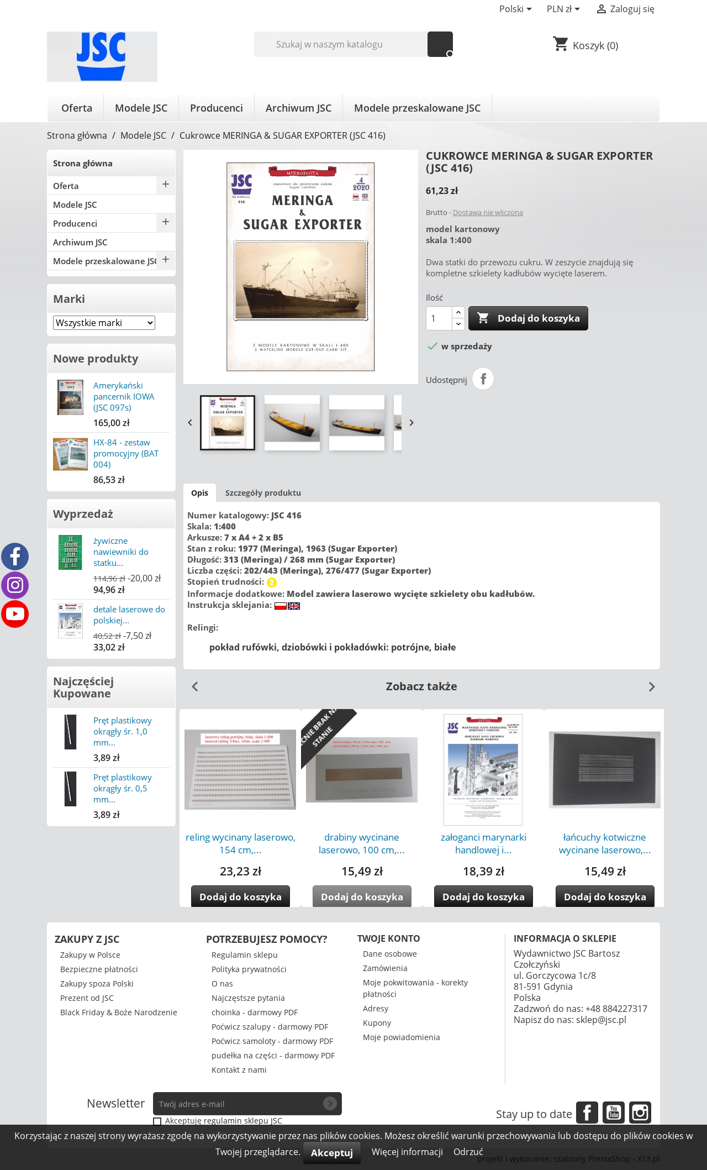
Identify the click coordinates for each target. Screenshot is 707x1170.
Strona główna (83, 163)
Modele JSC (141, 107)
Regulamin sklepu (245, 954)
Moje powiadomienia (401, 1037)
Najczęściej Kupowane (83, 687)
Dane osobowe (390, 953)
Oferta (76, 107)
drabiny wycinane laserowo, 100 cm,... (362, 843)
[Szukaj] (353, 44)
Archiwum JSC (298, 107)
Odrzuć (468, 1152)
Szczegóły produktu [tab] (263, 492)
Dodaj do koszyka (528, 318)
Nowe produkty (95, 358)
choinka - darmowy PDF (255, 1012)
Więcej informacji (408, 1152)
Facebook (587, 1112)
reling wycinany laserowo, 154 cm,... (241, 843)
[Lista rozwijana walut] (565, 10)
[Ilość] (439, 318)
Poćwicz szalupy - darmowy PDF (270, 1026)
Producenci (216, 107)
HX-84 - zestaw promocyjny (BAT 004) (126, 453)
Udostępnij (483, 379)
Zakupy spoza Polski (97, 983)
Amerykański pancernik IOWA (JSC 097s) (124, 396)
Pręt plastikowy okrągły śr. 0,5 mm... (122, 788)
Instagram (640, 1112)
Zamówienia (385, 968)
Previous (190, 682)
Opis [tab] (199, 492)
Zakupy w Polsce (90, 954)
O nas (222, 983)
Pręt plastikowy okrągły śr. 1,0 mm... (122, 731)
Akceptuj (332, 1152)
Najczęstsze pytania (248, 998)
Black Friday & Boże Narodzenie (118, 1012)
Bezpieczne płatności (99, 969)
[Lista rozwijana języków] (517, 10)
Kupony (377, 1022)
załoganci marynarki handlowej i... (483, 843)
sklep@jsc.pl (601, 1020)
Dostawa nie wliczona (488, 212)
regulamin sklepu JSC (243, 1120)
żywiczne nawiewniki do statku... (121, 551)
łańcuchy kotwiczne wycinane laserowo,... (605, 843)
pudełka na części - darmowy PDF (273, 1055)
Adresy (375, 1008)
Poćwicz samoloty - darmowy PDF (272, 1041)
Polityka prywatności (249, 969)
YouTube (614, 1112)
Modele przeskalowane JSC (417, 107)
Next (647, 682)
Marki (69, 298)
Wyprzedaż (83, 513)
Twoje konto (388, 938)
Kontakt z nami (239, 1069)
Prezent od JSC (87, 998)
